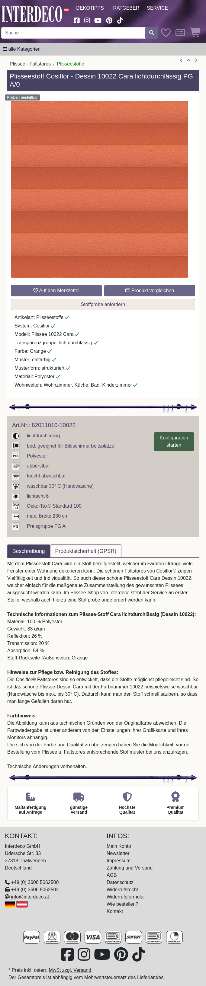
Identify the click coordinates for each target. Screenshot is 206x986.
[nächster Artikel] (196, 61)
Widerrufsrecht (122, 889)
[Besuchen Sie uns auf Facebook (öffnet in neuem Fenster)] (76, 20)
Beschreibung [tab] (28, 551)
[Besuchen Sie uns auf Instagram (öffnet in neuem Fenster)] (87, 20)
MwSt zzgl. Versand (70, 970)
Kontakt (115, 911)
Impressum (118, 860)
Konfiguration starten (174, 441)
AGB (112, 875)
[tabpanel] (103, 665)
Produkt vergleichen (149, 290)
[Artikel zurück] (181, 61)
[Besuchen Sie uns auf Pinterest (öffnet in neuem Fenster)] (109, 20)
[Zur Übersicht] (188, 61)
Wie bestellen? (122, 904)
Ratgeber (126, 8)
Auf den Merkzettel (56, 290)
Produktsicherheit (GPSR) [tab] (85, 551)
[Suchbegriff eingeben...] (73, 33)
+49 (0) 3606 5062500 (35, 882)
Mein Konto (119, 846)
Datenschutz (120, 882)
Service (157, 8)
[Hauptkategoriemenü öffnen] (21, 49)
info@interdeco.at (30, 896)
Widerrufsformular (126, 896)
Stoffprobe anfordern (103, 304)
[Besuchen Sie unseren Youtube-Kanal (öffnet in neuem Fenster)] (98, 20)
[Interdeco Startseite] (32, 13)
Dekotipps (90, 8)
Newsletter (118, 853)
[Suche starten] (151, 33)
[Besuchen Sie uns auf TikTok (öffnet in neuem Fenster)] (119, 20)
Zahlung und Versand (130, 867)
